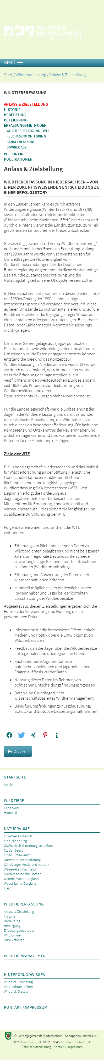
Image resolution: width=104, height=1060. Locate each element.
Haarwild (10, 812)
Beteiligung (16, 119)
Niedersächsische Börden (22, 874)
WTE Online (15, 153)
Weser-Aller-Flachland (20, 869)
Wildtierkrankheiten (18, 986)
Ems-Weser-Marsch (18, 836)
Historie (12, 109)
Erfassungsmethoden (25, 125)
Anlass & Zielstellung (67, 75)
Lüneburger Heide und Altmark (26, 864)
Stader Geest (13, 850)
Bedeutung (15, 114)
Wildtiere (14, 800)
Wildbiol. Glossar (16, 991)
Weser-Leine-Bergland (20, 883)
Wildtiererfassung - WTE (28, 131)
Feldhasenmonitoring (26, 136)
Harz (7, 888)
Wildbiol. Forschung (18, 982)
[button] (9, 735)
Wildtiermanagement (26, 955)
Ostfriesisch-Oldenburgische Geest (29, 845)
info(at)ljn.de (82, 1042)
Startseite (15, 777)
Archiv (8, 784)
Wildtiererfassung (30, 75)
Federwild (11, 808)
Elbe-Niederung (15, 840)
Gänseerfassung (21, 142)
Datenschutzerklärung (36, 1046)
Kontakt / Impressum (25, 1007)
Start (8, 75)
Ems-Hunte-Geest (17, 855)
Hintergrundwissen (25, 974)
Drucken (18, 751)
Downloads (16, 147)
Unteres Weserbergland (21, 878)
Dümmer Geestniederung (22, 859)
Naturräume (17, 828)
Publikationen (18, 159)
